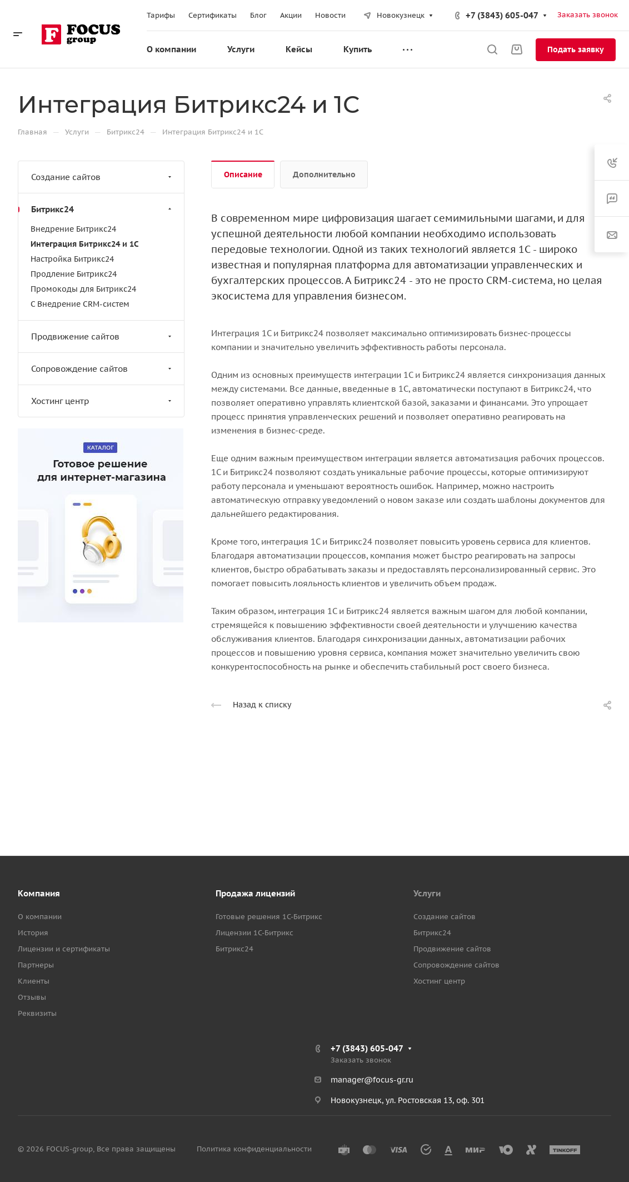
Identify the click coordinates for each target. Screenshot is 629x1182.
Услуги (427, 893)
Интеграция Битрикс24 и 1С (85, 244)
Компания (39, 893)
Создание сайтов (102, 177)
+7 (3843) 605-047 (502, 15)
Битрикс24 (102, 209)
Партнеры (36, 965)
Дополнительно (324, 174)
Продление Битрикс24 (74, 274)
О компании (40, 916)
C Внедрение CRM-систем (80, 304)
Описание (243, 174)
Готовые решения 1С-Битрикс (269, 916)
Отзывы (32, 997)
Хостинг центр (102, 401)
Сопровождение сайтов (102, 368)
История (33, 932)
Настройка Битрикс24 (72, 259)
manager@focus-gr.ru (372, 1080)
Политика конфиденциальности (254, 1149)
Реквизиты (37, 1013)
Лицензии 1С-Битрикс (254, 932)
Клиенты (33, 981)
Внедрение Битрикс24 (73, 229)
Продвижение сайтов (102, 336)
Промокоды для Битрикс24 (83, 289)
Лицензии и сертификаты (64, 949)
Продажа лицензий (255, 893)
